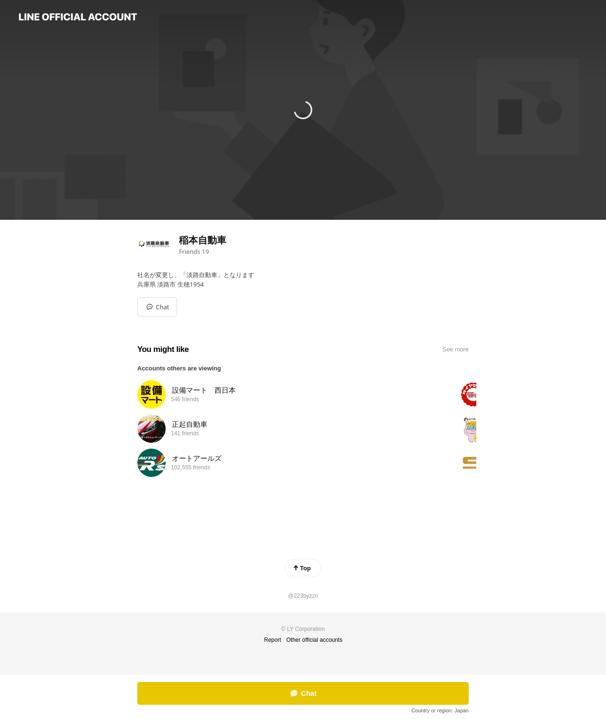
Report (272, 640)
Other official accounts (314, 640)
